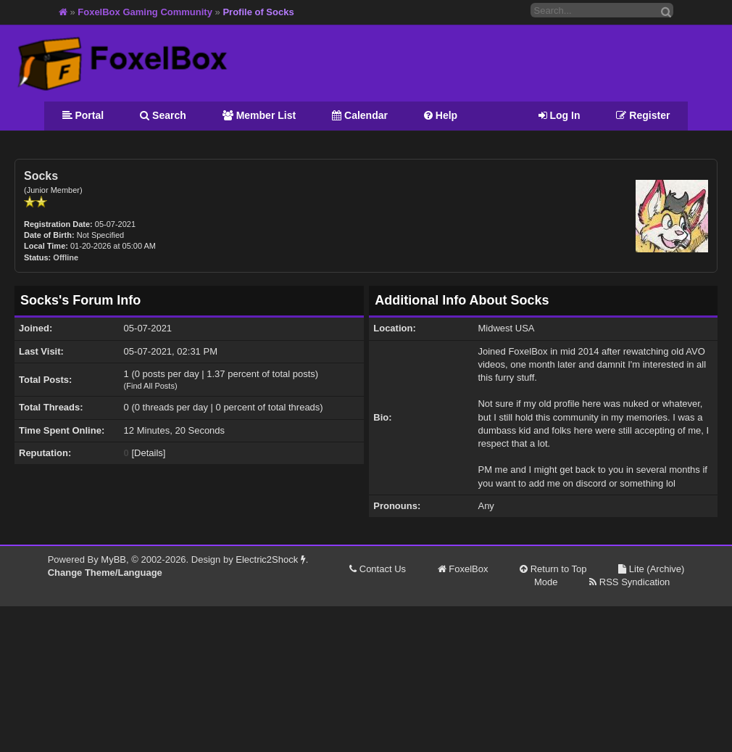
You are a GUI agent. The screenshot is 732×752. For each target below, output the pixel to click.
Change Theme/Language (105, 572)
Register (643, 115)
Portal (83, 115)
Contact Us (377, 568)
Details (148, 452)
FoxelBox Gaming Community (145, 12)
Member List (259, 115)
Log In (559, 115)
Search (163, 115)
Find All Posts (150, 385)
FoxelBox (463, 568)
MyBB (113, 559)
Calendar (360, 115)
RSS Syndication (629, 582)
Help (440, 115)
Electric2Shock (271, 559)
